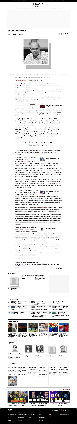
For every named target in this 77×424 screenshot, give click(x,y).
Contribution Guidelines (12, 414)
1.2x (46, 77)
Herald (32, 0)
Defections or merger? (63, 357)
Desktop (29, 417)
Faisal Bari (9, 34)
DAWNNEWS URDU (23, 0)
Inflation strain (21, 367)
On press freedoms (12, 367)
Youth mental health (17, 30)
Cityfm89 (50, 414)
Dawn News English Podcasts (14, 389)
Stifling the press (27, 357)
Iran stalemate (42, 367)
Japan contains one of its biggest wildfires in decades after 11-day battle (22, 335)
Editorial (11, 364)
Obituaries (62, 0)
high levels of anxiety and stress (22, 229)
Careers (58, 0)
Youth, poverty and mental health (12, 289)
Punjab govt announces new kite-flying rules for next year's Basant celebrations (60, 308)
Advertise (44, 0)
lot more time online (31, 150)
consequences (23, 161)
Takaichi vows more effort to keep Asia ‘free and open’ (53, 334)
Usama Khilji (26, 359)
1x (44, 77)
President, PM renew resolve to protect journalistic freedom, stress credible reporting (12, 335)
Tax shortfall (52, 367)
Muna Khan (37, 359)
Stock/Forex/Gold (31, 414)
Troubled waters (32, 367)
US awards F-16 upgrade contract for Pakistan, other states (19, 308)
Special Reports (41, 417)
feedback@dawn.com (19, 265)
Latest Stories (13, 321)
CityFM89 (39, 0)
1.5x (49, 77)
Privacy (9, 420)
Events (48, 0)
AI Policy (9, 417)
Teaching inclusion (63, 367)
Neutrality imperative (51, 357)
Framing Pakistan (39, 357)
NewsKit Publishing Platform (64, 414)
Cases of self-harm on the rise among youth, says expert (28, 277)
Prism (39, 414)
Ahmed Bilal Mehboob (62, 359)
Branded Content (21, 417)
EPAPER (14, 0)
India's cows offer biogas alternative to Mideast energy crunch (39, 303)
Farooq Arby (49, 359)
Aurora (35, 0)
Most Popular (13, 299)
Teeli (50, 417)
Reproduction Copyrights (23, 414)
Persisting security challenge (15, 354)
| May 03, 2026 (38, 6)
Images (28, 0)
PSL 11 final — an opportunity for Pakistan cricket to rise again (32, 335)
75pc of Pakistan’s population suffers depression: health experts (40, 277)
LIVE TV (17, 0)
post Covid (32, 104)
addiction (55, 183)
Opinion (11, 343)
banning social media (42, 207)
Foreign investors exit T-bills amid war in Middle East (43, 334)
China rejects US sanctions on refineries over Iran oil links (63, 335)
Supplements (53, 0)
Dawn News (40, 420)
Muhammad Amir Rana (12, 356)
